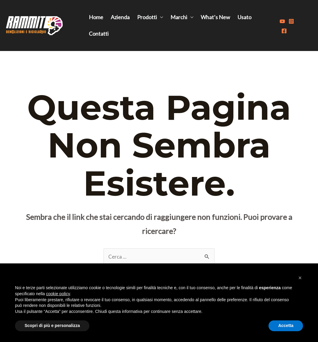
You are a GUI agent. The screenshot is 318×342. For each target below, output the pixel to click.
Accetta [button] (285, 325)
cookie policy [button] (58, 293)
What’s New (215, 17)
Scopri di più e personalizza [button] (52, 325)
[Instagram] (291, 21)
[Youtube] (282, 21)
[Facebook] (284, 31)
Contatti (99, 33)
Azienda (120, 17)
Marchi (178, 17)
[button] (300, 278)
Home (96, 17)
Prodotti (147, 17)
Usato (244, 17)
